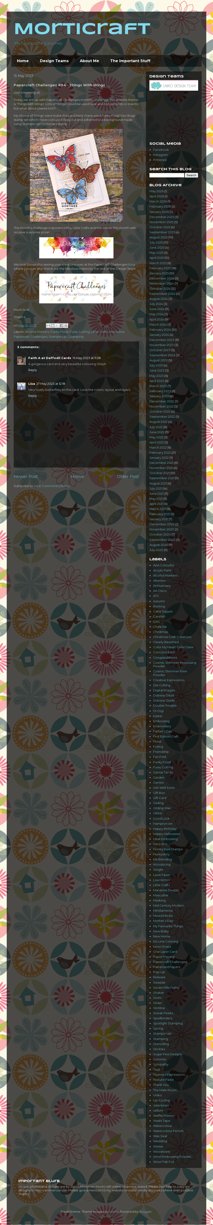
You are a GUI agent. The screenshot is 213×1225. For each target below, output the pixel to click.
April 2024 (156, 319)
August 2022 (158, 421)
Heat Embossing (165, 839)
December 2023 (161, 340)
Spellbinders (162, 1018)
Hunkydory (161, 854)
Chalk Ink (160, 627)
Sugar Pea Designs (167, 1054)
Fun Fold (159, 757)
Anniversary (162, 585)
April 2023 (156, 381)
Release (159, 977)
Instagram (160, 155)
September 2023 (162, 355)
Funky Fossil (59, 332)
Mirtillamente (163, 910)
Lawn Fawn (161, 875)
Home (23, 61)
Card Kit (159, 616)
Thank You (161, 1085)
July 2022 (156, 427)
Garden (159, 777)
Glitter (157, 813)
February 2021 (159, 514)
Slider (157, 1003)
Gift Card (159, 798)
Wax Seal (160, 1136)
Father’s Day (162, 731)
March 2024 (158, 324)
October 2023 (160, 350)
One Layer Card (165, 951)
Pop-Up (159, 972)
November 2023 (161, 345)
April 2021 (156, 504)
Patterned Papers (166, 967)
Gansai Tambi (163, 772)
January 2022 (159, 457)
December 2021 (161, 463)
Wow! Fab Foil (163, 1162)
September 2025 (162, 232)
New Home (161, 936)
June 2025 (156, 247)
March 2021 (157, 509)
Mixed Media (163, 915)
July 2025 (156, 242)
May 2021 (156, 498)
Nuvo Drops (162, 946)
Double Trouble (165, 705)
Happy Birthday (165, 829)
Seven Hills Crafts (166, 987)
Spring (158, 1028)
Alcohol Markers (37, 332)
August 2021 (158, 483)
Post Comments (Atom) (52, 486)
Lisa (31, 383)
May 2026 (156, 191)
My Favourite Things (168, 926)
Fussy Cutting (80, 332)
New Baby (161, 931)
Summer (159, 1059)
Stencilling (161, 1044)
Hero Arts (160, 844)
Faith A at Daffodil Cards (49, 358)
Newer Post (26, 476)
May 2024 (156, 314)
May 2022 (156, 437)
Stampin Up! (58, 336)
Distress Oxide (164, 700)
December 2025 (161, 217)
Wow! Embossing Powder (172, 1156)
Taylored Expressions (169, 1074)
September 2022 (162, 416)
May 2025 (156, 252)
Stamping (76, 336)
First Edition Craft (165, 736)
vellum (158, 1110)
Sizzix (157, 998)
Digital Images (164, 690)
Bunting (159, 606)
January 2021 (158, 519)
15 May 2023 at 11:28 (87, 358)
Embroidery (162, 726)
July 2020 (156, 550)
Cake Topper (163, 611)
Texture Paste (163, 1079)
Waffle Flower (163, 1115)
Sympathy (160, 1064)
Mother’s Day (163, 921)
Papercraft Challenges (30, 336)
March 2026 (158, 201)
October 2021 (159, 473)
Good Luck (161, 818)
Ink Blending (162, 859)
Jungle (158, 869)
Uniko (157, 1095)
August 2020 (158, 545)
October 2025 (159, 227)
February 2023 (160, 391)
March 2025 (158, 263)
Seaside (159, 982)
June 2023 (157, 370)
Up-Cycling (161, 1100)
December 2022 (161, 401)
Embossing (161, 721)
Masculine (116, 332)
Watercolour (162, 1126)
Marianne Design (166, 890)
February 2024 (160, 329)
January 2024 (159, 335)
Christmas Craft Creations (172, 637)
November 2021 (161, 468)
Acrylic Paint (162, 570)
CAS (156, 621)
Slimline (159, 1008)
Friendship (161, 752)
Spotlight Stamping (168, 1023)
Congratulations (165, 657)
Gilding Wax (162, 808)
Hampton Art (163, 823)
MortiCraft (82, 30)
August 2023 (158, 360)
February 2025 (160, 268)
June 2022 (156, 432)
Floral (157, 741)
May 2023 (156, 376)
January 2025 (159, 273)
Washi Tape (161, 1120)
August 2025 (158, 237)
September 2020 (162, 540)
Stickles (159, 1049)
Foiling (158, 746)
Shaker (158, 992)
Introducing (162, 864)
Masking (159, 900)
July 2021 (155, 488)
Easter (158, 716)
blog (131, 264)
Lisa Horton (161, 880)
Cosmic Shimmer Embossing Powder (174, 664)
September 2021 (161, 478)
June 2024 (157, 309)
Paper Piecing (163, 957)
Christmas (160, 632)
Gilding (158, 803)
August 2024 (158, 299)
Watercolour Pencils (168, 1131)
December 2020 (161, 524)
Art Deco (160, 591)
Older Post (128, 476)
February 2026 (160, 206)
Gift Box (159, 793)
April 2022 (156, 442)
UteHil (114, 1211)
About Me (89, 61)
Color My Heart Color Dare (173, 647)
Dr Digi (158, 711)
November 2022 (161, 406)
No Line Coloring (165, 941)
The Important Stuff (130, 61)
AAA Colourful (163, 565)
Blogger (145, 1211)
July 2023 (156, 365)
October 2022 (159, 411)
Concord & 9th (164, 652)
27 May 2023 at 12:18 (50, 383)
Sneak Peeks (163, 1013)
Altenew (159, 580)
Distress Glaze (163, 695)
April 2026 (156, 196)
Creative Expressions (168, 680)
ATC (156, 596)
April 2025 (156, 258)
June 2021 (156, 493)
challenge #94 (104, 100)
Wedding (160, 1141)
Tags (156, 1069)
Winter (158, 1146)
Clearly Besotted (166, 642)
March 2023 (158, 386)
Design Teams (54, 61)
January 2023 (159, 396)
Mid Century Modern (168, 905)
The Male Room (165, 1090)
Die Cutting (161, 685)
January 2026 (159, 212)
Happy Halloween (166, 834)
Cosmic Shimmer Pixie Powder (170, 673)
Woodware (161, 1151)
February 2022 (160, 452)
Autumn (159, 601)
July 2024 (156, 304)
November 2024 (161, 283)
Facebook (161, 149)
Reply (32, 370)
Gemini (158, 782)
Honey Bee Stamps (168, 849)
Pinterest (160, 160)
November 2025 (161, 222)
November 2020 (161, 529)
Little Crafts (99, 332)
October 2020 (160, 534)
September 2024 (162, 293)
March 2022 (158, 447)
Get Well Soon (164, 787)
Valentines (161, 1105)
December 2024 (161, 278)
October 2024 (160, 288)
